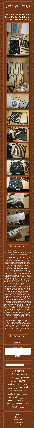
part (8, 403)
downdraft (14, 381)
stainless (21, 400)
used (26, 401)
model (13, 404)
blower (10, 388)
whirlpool (14, 374)
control (23, 387)
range (11, 393)
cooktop (19, 371)
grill (12, 371)
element (10, 378)
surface (21, 398)
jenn (14, 406)
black (25, 390)
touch (16, 390)
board (22, 380)
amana (21, 407)
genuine (25, 377)
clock (26, 398)
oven (24, 374)
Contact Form (17, 419)
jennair (10, 390)
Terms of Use (17, 425)
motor (20, 390)
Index (18, 414)
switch (17, 378)
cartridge (26, 384)
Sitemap (18, 417)
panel (19, 394)
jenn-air (12, 397)
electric (15, 388)
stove (26, 403)
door (10, 400)
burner (19, 403)
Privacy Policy (18, 422)
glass (18, 384)
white (15, 400)
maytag (10, 384)
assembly (25, 394)
